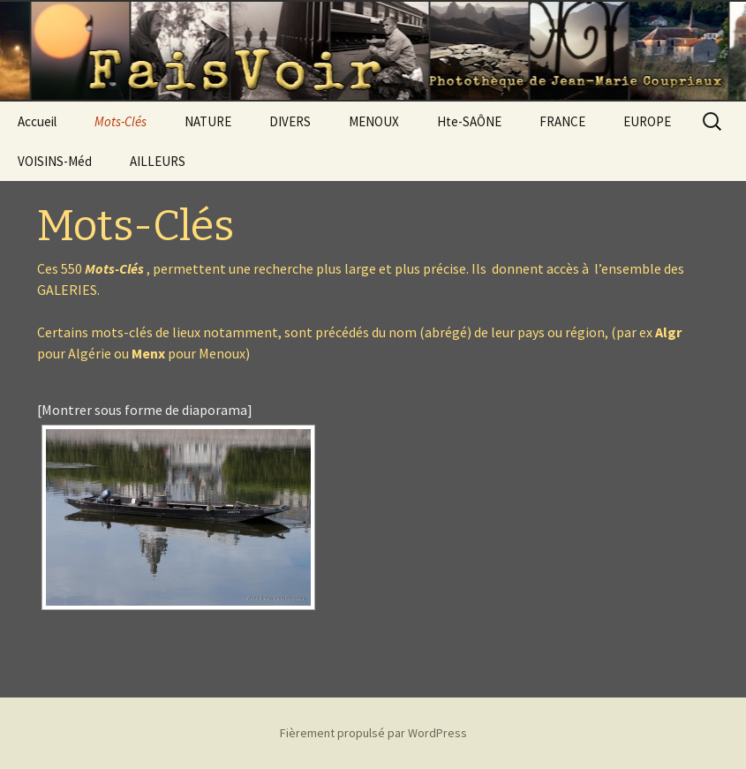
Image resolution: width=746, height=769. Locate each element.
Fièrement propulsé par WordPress (373, 733)
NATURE (208, 121)
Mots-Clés (120, 121)
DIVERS (290, 121)
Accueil (37, 121)
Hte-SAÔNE (469, 121)
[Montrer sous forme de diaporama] (144, 409)
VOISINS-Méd (55, 161)
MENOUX (374, 121)
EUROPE (647, 121)
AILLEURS (157, 161)
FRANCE (562, 121)
